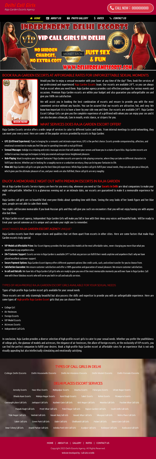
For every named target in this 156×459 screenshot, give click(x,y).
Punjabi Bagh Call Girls (25, 409)
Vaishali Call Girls (38, 415)
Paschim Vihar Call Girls (129, 402)
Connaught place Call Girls (16, 402)
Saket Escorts (87, 396)
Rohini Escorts (104, 396)
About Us (53, 18)
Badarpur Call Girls (109, 427)
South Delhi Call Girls (120, 409)
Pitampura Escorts (123, 396)
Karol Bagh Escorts (68, 396)
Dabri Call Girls (61, 421)
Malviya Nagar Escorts (45, 396)
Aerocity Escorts (20, 390)
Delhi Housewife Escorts (43, 373)
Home (35, 18)
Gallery (77, 443)
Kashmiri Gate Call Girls (63, 402)
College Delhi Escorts (15, 373)
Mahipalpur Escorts (61, 390)
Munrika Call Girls (107, 402)
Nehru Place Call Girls (126, 415)
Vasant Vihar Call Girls (82, 415)
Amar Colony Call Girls (14, 427)
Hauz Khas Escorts (40, 390)
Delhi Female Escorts (128, 373)
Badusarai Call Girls (130, 427)
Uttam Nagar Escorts (122, 390)
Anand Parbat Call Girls (38, 427)
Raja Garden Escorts (85, 84)
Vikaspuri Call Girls (104, 415)
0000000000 (140, 7)
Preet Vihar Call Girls (48, 409)
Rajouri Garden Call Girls (95, 409)
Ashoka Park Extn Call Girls (64, 427)
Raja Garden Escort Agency (40, 228)
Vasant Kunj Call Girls (59, 415)
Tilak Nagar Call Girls (17, 415)
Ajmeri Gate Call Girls (120, 421)
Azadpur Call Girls (88, 427)
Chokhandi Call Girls (80, 421)
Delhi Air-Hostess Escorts (74, 373)
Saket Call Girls (20, 421)
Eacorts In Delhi (110, 186)
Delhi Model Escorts (102, 373)
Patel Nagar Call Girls (71, 409)
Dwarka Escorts (80, 390)
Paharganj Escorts (100, 390)
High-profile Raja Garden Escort (33, 299)
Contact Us (118, 18)
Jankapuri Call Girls (40, 402)
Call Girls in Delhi (87, 453)
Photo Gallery (77, 18)
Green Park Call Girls (41, 421)
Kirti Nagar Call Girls (86, 402)
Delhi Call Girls (20, 7)
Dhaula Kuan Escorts (22, 396)
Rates (99, 18)
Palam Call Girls (100, 421)
